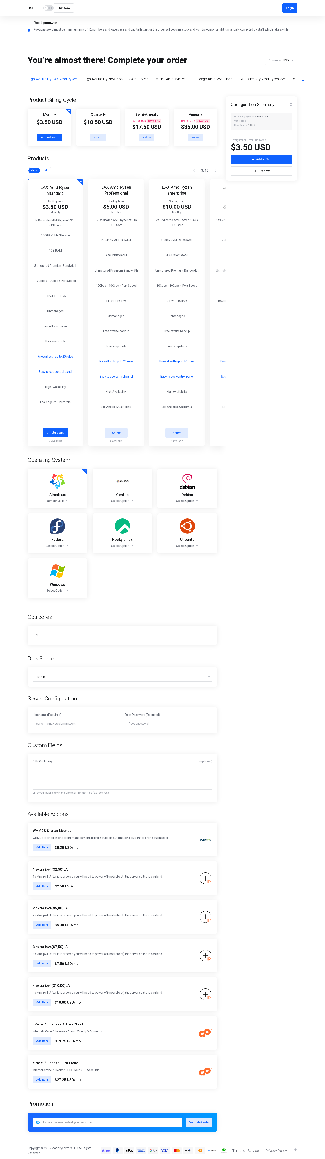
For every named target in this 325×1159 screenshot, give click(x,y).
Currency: (281, 60)
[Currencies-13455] (33, 8)
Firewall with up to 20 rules (55, 356)
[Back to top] (295, 1149)
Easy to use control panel (55, 371)
